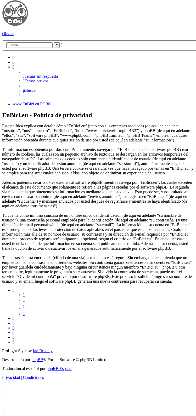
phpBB (37, 359)
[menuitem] (13, 57)
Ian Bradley (43, 351)
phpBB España (59, 368)
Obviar (8, 33)
